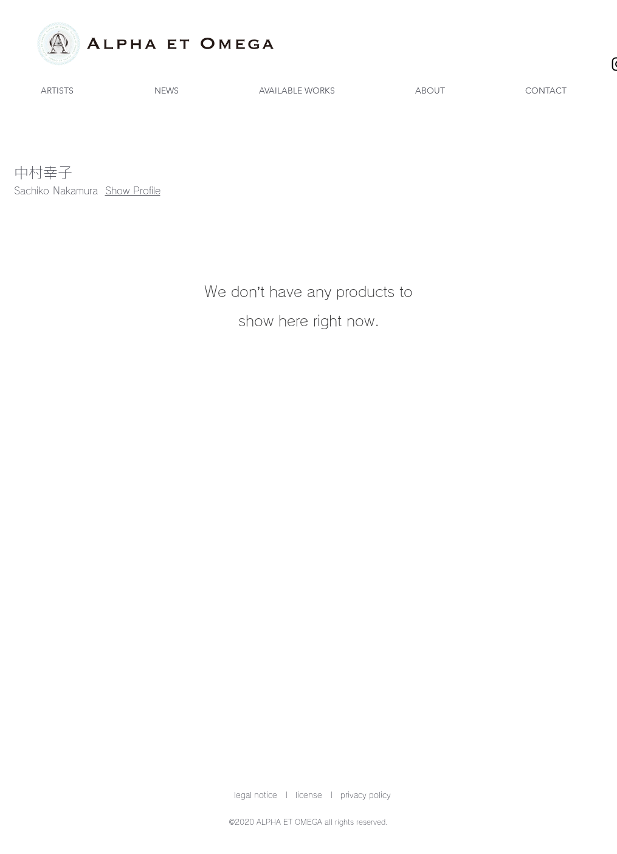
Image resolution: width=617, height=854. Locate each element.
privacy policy (365, 795)
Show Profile (132, 191)
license (308, 795)
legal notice (255, 795)
